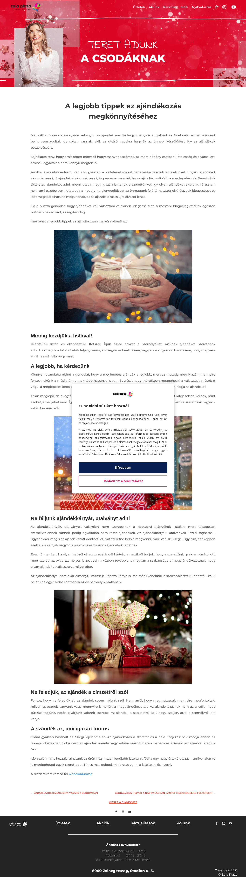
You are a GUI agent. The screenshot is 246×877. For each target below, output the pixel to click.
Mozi (184, 7)
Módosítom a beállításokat (123, 481)
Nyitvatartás (201, 7)
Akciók (154, 7)
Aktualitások (143, 823)
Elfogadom (123, 468)
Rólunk (183, 823)
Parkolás (170, 7)
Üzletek (139, 7)
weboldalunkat (80, 774)
